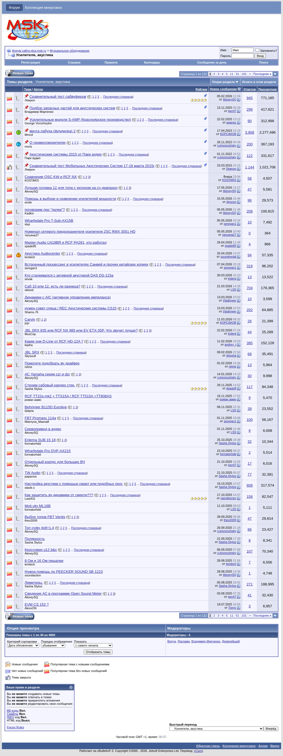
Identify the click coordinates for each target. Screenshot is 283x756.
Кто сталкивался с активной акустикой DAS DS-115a (69, 275)
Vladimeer (229, 300)
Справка (74, 62)
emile (28, 202)
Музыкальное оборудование (69, 50)
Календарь (152, 62)
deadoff (231, 388)
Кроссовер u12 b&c (41, 550)
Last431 (30, 498)
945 (250, 98)
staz (27, 224)
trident (232, 278)
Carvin (30, 319)
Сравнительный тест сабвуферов (58, 96)
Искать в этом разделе (259, 82)
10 (250, 222)
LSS (233, 289)
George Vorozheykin (38, 123)
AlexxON (30, 608)
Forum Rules (15, 727)
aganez (231, 122)
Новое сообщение (223, 89)
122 (250, 156)
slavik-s (30, 487)
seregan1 (230, 223)
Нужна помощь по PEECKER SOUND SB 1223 (64, 572)
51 (237, 74)
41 (250, 595)
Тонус (232, 607)
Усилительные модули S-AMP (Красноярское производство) (80, 119)
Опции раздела (223, 82)
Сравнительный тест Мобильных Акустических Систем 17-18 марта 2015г (92, 166)
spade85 (30, 246)
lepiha (29, 345)
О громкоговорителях (48, 142)
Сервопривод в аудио (43, 429)
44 (250, 332)
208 (250, 211)
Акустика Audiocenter (42, 253)
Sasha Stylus (33, 388)
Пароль (225, 56)
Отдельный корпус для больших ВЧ (55, 462)
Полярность (35, 539)
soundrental (228, 256)
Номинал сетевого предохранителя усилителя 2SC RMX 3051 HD (80, 231)
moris (28, 146)
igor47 (232, 111)
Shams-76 (31, 312)
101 (244, 74)
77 (250, 474)
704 (250, 288)
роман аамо (33, 399)
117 (250, 387)
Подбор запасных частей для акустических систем (72, 108)
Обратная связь (208, 746)
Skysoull (30, 356)
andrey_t (230, 344)
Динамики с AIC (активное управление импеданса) (68, 297)
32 (250, 441)
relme (28, 367)
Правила (111, 62)
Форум (14, 7)
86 (250, 529)
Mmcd (29, 134)
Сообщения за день (212, 62)
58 (250, 178)
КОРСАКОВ (228, 134)
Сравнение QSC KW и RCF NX (51, 177)
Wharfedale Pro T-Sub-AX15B (49, 221)
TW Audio (33, 473)
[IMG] (10, 717)
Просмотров (267, 89)
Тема (27, 89)
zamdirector (228, 498)
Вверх (274, 746)
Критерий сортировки (22, 641)
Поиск (263, 62)
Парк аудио (33, 158)
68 (250, 354)
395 (250, 343)
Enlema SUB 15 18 (40, 440)
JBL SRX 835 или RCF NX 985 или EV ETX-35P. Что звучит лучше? (81, 330)
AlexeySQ (229, 99)
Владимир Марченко (39, 111)
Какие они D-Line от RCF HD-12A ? (54, 341)
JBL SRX (32, 352)
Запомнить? (266, 50)
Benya (172, 641)
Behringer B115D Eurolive (46, 407)
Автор (38, 89)
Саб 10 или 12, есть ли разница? (52, 286)
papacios (31, 476)
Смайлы (12, 713)
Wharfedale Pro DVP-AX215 (48, 451)
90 (250, 121)
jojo (27, 323)
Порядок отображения (56, 641)
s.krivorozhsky (226, 145)
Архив (263, 746)
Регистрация (30, 62)
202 (250, 310)
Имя (223, 50)
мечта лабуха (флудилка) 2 (53, 131)
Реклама (184, 641)
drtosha (231, 355)
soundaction (33, 575)
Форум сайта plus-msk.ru (29, 50)
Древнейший (231, 641)
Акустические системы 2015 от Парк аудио (66, 154)
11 (231, 74)
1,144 (249, 167)
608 (250, 485)
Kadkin (29, 213)
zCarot (198, 750)
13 (250, 277)
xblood (29, 290)
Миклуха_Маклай (37, 421)
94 (250, 255)
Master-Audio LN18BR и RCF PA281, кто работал (66, 242)
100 (250, 420)
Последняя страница (117, 96)
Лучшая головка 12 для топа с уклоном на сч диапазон (71, 188)
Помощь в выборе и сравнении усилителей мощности (70, 199)
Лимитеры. (34, 582)
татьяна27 (32, 235)
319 (250, 266)
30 (250, 376)
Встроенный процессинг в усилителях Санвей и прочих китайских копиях (86, 264)
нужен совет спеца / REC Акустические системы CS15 (71, 308)
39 (250, 409)
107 (250, 551)
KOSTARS (32, 180)
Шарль (29, 410)
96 (250, 200)
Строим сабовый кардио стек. (50, 385)
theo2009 (31, 520)
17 (250, 463)
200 (250, 144)
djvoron (231, 201)
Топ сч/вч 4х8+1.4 (39, 528)
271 (250, 584)
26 (250, 321)
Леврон (30, 100)
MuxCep (30, 334)
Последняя (262, 74)
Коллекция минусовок (43, 7)
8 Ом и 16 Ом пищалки (44, 561)
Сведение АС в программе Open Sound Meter (63, 593)
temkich (30, 257)
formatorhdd (33, 443)
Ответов (249, 89)
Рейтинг (201, 89)
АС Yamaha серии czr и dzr (47, 374)
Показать (80, 641)
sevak (29, 279)
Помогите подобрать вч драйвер (52, 363)
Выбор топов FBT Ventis (45, 517)
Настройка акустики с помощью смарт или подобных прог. (74, 484)
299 (250, 109)
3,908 (249, 132)
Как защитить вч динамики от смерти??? (59, 495)
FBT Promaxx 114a (40, 418)
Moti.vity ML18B (38, 506)
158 (250, 497)
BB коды (13, 710)
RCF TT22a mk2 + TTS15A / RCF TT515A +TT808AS (68, 396)
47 (250, 189)
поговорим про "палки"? (45, 210)
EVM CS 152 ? (37, 604)
